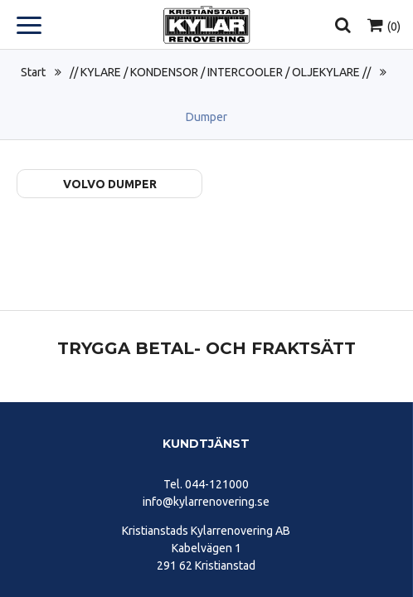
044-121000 (217, 484)
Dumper (206, 117)
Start (33, 72)
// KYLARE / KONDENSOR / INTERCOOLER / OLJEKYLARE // (220, 72)
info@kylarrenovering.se (206, 501)
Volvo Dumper (110, 184)
